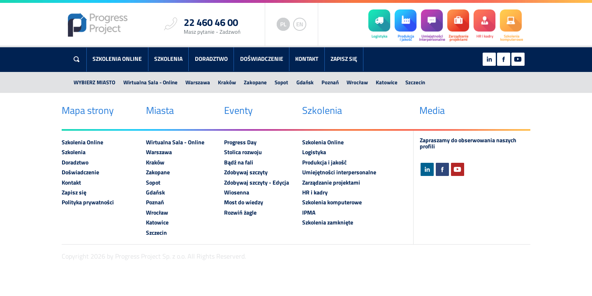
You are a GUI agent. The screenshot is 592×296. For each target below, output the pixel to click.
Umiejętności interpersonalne (339, 172)
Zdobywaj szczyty (246, 172)
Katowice (387, 82)
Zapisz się (344, 58)
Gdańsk (305, 82)
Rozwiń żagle (240, 212)
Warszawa (197, 82)
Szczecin (415, 82)
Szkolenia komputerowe (332, 202)
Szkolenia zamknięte (327, 222)
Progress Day (240, 142)
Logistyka (314, 152)
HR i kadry (315, 192)
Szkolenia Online (117, 58)
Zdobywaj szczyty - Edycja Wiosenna (256, 187)
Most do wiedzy (243, 202)
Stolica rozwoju (243, 152)
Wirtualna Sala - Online (150, 82)
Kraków (227, 82)
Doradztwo (211, 58)
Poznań (330, 82)
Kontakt (306, 58)
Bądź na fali (238, 162)
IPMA (308, 212)
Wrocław (357, 82)
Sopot (281, 82)
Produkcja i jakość (324, 162)
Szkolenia (168, 58)
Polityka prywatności (88, 202)
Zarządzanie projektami (331, 182)
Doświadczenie (261, 58)
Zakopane (255, 82)
